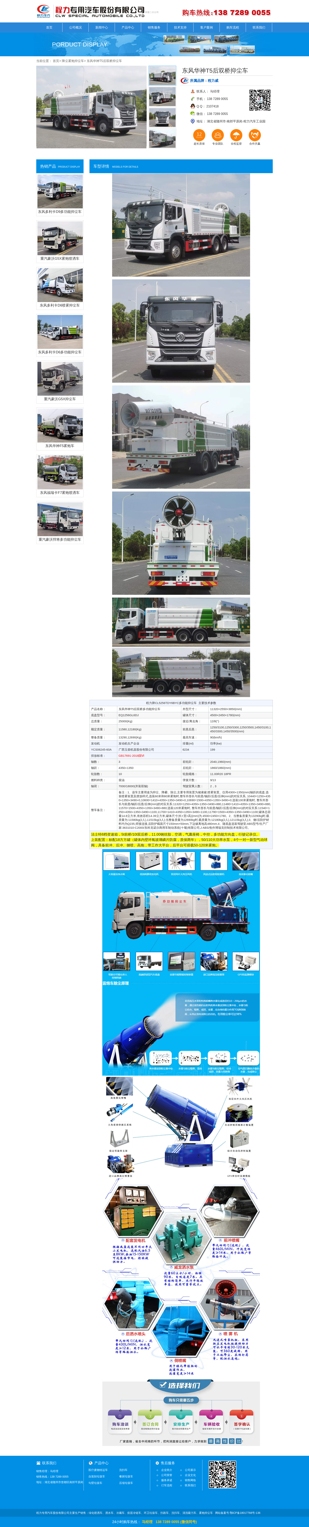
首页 (49, 27)
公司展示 (190, 1470)
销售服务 (154, 27)
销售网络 (190, 1480)
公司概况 (75, 27)
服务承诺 (166, 1480)
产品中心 (128, 27)
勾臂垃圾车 (95, 1483)
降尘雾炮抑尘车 (73, 61)
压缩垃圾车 (126, 1483)
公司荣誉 (166, 1475)
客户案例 (206, 27)
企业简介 (166, 1470)
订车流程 (166, 1485)
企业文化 (190, 1475)
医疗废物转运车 (98, 1470)
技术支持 (180, 27)
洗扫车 (123, 1470)
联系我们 (259, 27)
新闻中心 (101, 27)
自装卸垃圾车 (96, 1476)
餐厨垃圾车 (126, 1476)
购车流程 (232, 27)
